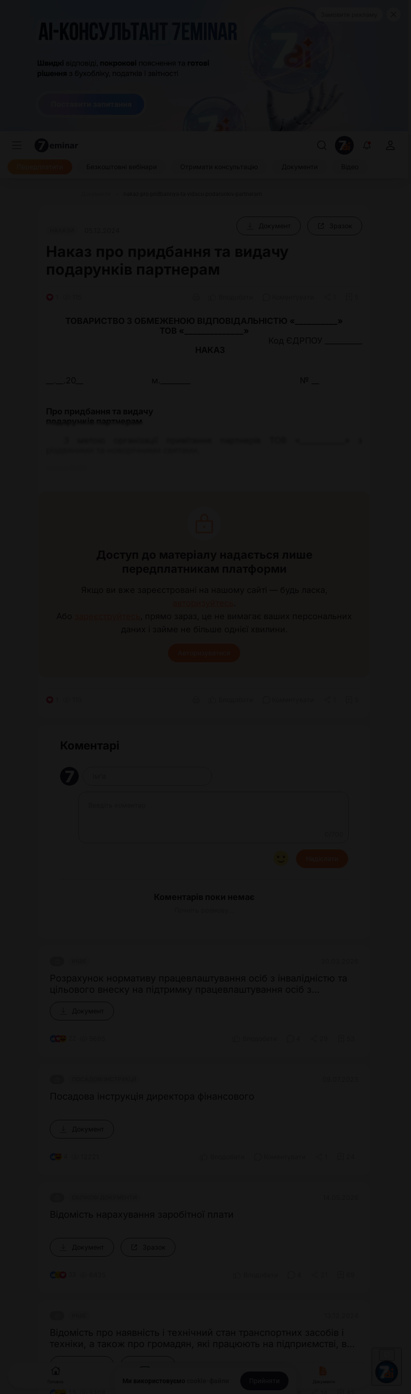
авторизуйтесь (203, 603)
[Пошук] (321, 145)
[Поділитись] (330, 297)
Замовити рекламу (349, 14)
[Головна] (57, 194)
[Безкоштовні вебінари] (121, 166)
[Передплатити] (40, 166)
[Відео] (350, 166)
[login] (390, 145)
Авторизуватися (204, 653)
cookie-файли (208, 1381)
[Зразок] (334, 226)
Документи (323, 1374)
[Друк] (196, 297)
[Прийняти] (264, 1381)
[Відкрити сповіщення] (367, 145)
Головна (55, 1374)
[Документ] (268, 226)
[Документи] (299, 166)
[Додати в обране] (352, 297)
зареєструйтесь (107, 616)
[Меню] (17, 145)
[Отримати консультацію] (219, 166)
